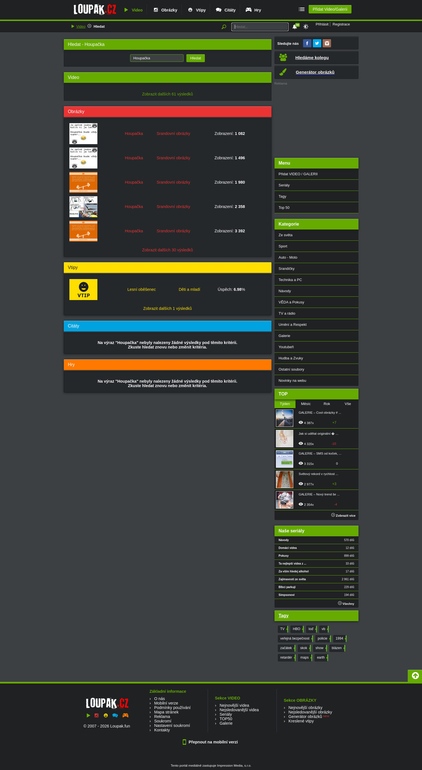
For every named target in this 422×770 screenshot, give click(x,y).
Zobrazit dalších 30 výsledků (167, 250)
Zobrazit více (343, 515)
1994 (341, 638)
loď (312, 629)
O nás (159, 698)
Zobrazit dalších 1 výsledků (167, 308)
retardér (287, 657)
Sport (283, 246)
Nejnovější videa (234, 705)
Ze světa (286, 235)
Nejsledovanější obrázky (310, 712)
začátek (287, 648)
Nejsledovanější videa (239, 710)
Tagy (282, 196)
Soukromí (163, 721)
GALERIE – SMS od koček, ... (320, 453)
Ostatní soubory (291, 369)
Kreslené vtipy (301, 721)
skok (305, 648)
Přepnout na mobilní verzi (211, 742)
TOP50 (225, 719)
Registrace (341, 24)
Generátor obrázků (305, 716)
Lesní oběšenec (141, 289)
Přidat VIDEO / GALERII (298, 174)
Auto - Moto (288, 257)
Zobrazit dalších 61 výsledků (167, 94)
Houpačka (134, 133)
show (321, 648)
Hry (253, 10)
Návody (285, 291)
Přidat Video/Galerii (330, 9)
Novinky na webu (292, 380)
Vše (348, 404)
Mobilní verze (166, 703)
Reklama (162, 716)
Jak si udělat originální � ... (318, 433)
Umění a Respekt (293, 324)
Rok (326, 404)
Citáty (225, 10)
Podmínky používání (172, 707)
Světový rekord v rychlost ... (318, 474)
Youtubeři (286, 347)
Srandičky (287, 268)
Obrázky (164, 10)
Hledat (99, 26)
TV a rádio (287, 313)
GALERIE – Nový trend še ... (319, 494)
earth (322, 657)
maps (306, 657)
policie (324, 638)
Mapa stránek (166, 712)
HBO (298, 629)
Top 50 (284, 207)
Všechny (346, 603)
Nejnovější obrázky (306, 707)
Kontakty (162, 730)
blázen (338, 648)
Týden (285, 404)
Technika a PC (290, 280)
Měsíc (306, 404)
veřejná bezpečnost (296, 638)
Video (133, 10)
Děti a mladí (189, 289)
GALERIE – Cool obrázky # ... (320, 412)
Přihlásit (322, 24)
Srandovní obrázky (173, 133)
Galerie (284, 336)
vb (325, 629)
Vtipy (196, 10)
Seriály (284, 185)
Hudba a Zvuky (291, 358)
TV (283, 629)
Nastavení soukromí (172, 725)
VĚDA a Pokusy (291, 302)
